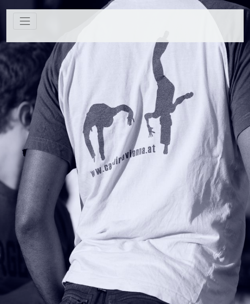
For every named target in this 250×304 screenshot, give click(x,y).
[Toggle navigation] (25, 21)
